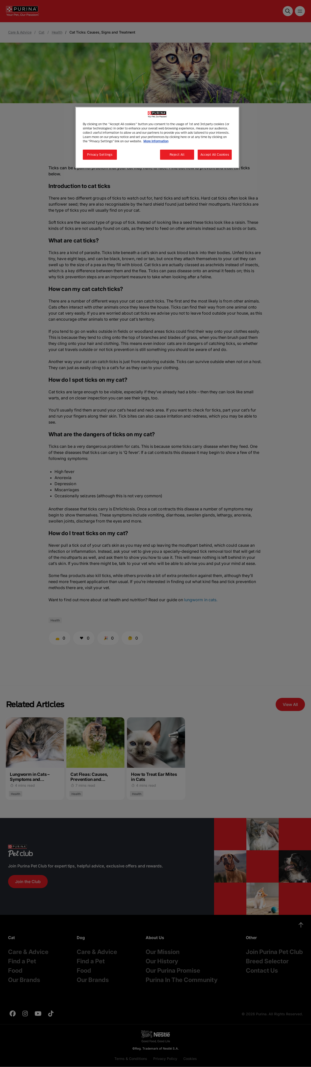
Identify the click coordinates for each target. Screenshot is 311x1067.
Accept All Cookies (214, 154)
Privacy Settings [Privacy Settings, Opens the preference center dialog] (99, 154)
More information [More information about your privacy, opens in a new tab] (155, 141)
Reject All (177, 154)
